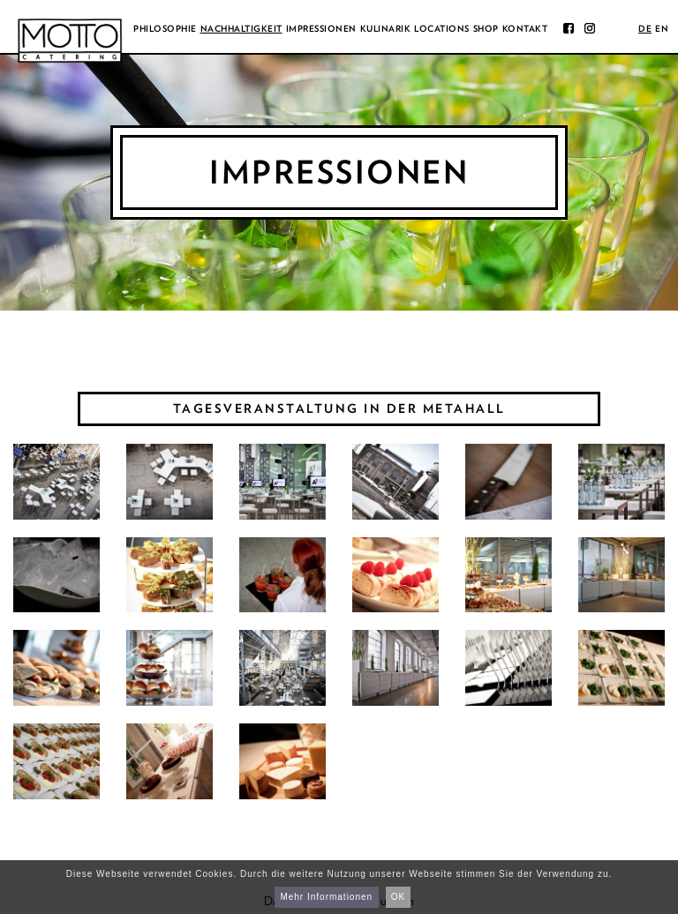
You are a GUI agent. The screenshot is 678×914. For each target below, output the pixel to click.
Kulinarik (385, 28)
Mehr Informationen (326, 897)
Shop (486, 28)
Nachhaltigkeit (241, 28)
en (661, 28)
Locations (442, 28)
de (645, 28)
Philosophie (165, 28)
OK (398, 897)
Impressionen (321, 28)
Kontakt (525, 28)
